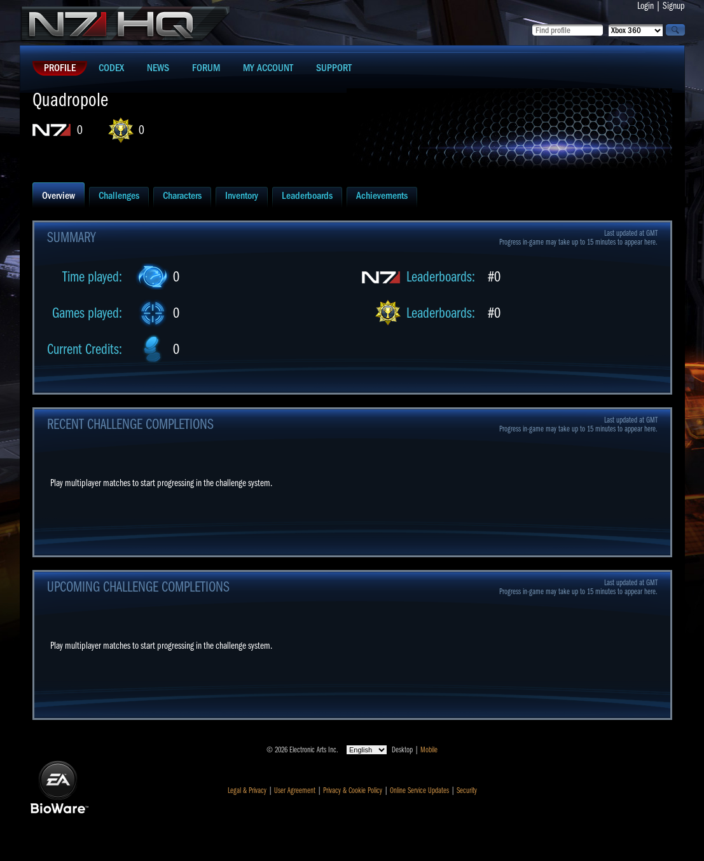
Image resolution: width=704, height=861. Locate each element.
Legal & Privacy (247, 790)
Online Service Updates (419, 790)
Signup (674, 5)
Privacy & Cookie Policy (352, 790)
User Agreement (294, 790)
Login (645, 5)
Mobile (429, 749)
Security (467, 790)
